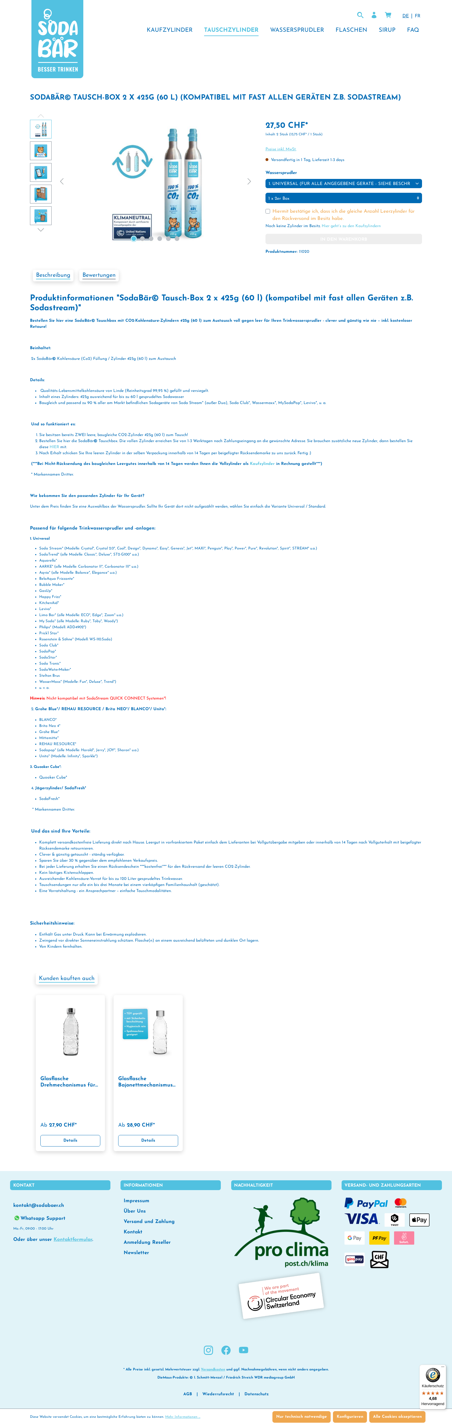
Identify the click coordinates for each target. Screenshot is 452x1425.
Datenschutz (256, 1394)
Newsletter (136, 1252)
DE (405, 15)
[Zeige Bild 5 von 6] (168, 238)
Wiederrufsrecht (218, 1394)
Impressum (136, 1200)
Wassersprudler (281, 172)
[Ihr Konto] (374, 15)
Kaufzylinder (263, 464)
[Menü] (442, 1368)
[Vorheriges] (61, 182)
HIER (54, 447)
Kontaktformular (73, 1239)
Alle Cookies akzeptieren (397, 1417)
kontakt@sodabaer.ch (38, 1205)
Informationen (143, 1185)
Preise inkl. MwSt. (280, 149)
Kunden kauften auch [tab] (67, 978)
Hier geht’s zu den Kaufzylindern (351, 226)
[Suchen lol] (360, 15)
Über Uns (135, 1211)
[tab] (53, 275)
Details (70, 1140)
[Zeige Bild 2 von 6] (142, 238)
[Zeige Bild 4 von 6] (159, 238)
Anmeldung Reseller (147, 1242)
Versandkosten (213, 1369)
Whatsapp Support (39, 1218)
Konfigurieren (350, 1417)
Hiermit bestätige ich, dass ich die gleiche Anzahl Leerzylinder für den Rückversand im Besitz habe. (343, 215)
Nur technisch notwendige (301, 1417)
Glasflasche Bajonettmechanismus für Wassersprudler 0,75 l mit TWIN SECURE (147, 1082)
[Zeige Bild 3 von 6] (151, 238)
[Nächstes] (249, 182)
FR (418, 15)
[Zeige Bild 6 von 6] (177, 238)
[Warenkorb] (388, 15)
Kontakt (133, 1232)
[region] (142, 182)
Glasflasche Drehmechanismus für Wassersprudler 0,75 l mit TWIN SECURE (67, 1082)
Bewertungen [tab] (99, 275)
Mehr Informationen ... (182, 1417)
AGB (187, 1394)
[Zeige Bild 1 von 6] (133, 238)
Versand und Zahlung (149, 1221)
